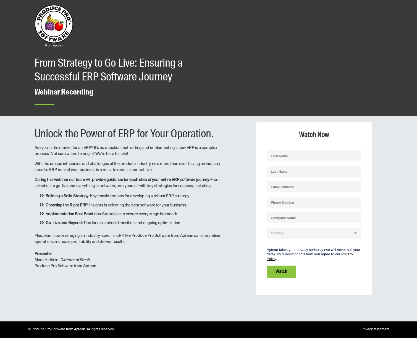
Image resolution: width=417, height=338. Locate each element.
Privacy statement (375, 329)
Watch (281, 272)
